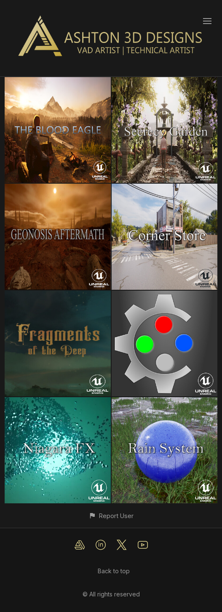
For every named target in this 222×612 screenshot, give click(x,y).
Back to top (114, 571)
